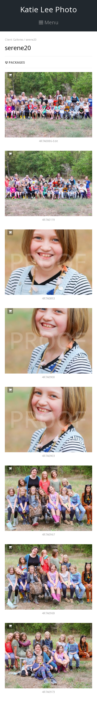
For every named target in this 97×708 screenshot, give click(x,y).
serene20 (31, 39)
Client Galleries (14, 39)
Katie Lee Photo (48, 9)
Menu (48, 22)
